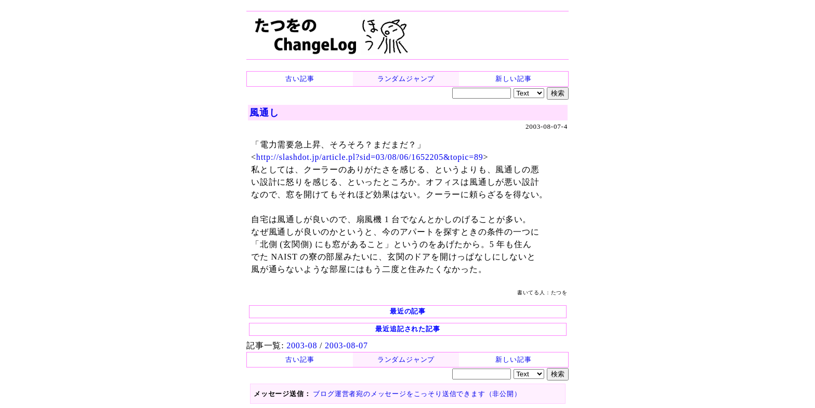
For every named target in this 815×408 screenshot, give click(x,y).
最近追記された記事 (407, 329)
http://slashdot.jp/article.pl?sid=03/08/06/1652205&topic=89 (369, 157)
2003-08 (301, 345)
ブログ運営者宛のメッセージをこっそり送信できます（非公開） (417, 394)
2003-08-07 (346, 345)
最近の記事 (408, 311)
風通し (264, 112)
